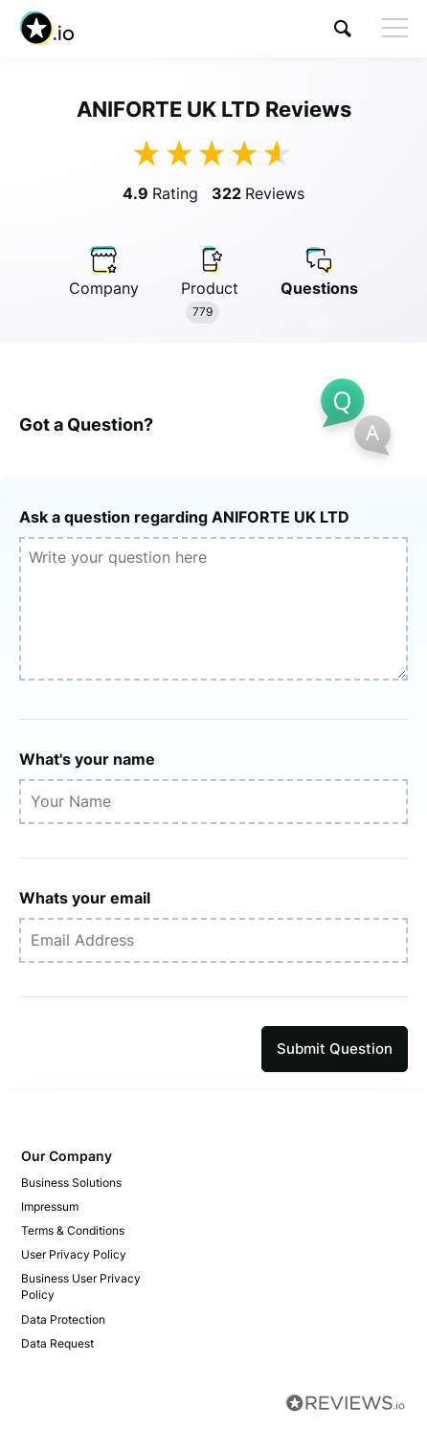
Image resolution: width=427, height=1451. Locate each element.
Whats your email (84, 897)
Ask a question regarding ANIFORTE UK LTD (184, 516)
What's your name (87, 759)
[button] (342, 28)
